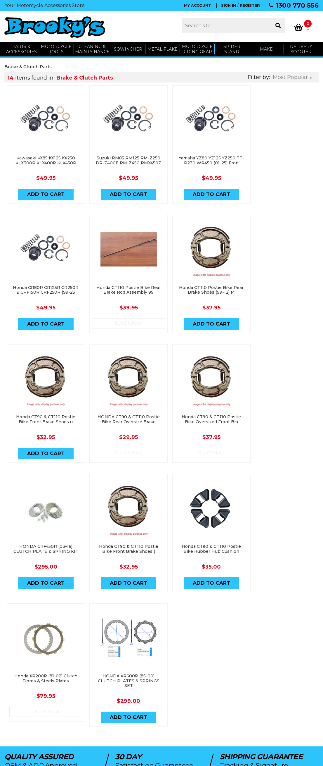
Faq (191, 719)
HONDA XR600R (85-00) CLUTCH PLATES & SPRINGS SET (122, 553)
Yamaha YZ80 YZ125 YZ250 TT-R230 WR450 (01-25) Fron (201, 158)
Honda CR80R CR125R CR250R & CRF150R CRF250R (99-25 (279, 160)
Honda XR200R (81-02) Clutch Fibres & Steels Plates (43, 550)
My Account (138, 678)
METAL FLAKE (162, 47)
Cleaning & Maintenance (88, 695)
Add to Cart (43, 192)
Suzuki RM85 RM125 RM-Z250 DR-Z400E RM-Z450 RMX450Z (122, 160)
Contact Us (198, 686)
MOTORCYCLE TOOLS (56, 47)
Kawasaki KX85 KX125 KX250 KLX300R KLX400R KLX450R (43, 158)
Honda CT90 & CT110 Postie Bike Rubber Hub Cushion (279, 421)
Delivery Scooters (82, 711)
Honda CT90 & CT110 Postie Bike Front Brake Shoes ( (200, 421)
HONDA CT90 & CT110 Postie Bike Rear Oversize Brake (279, 292)
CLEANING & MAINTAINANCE (92, 47)
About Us (196, 678)
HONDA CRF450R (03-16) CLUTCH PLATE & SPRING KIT (122, 421)
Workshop (75, 703)
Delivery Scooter (301, 47)
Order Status (139, 686)
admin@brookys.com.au (31, 694)
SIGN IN (228, 5)
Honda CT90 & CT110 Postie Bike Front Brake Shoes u (200, 292)
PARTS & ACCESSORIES (21, 47)
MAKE (266, 47)
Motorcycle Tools (81, 686)
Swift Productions (83, 758)
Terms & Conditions (206, 703)
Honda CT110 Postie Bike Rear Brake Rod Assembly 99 (43, 292)
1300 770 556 (297, 5)
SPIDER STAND (231, 47)
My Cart (134, 695)
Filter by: (259, 76)
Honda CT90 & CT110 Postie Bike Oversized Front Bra (43, 421)
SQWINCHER (128, 47)
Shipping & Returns (205, 695)
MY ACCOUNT (197, 5)
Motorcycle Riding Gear (197, 47)
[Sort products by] (294, 76)
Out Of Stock (43, 325)
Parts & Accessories (84, 678)
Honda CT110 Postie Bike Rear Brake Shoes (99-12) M (122, 292)
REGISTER (250, 5)
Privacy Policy (200, 711)
